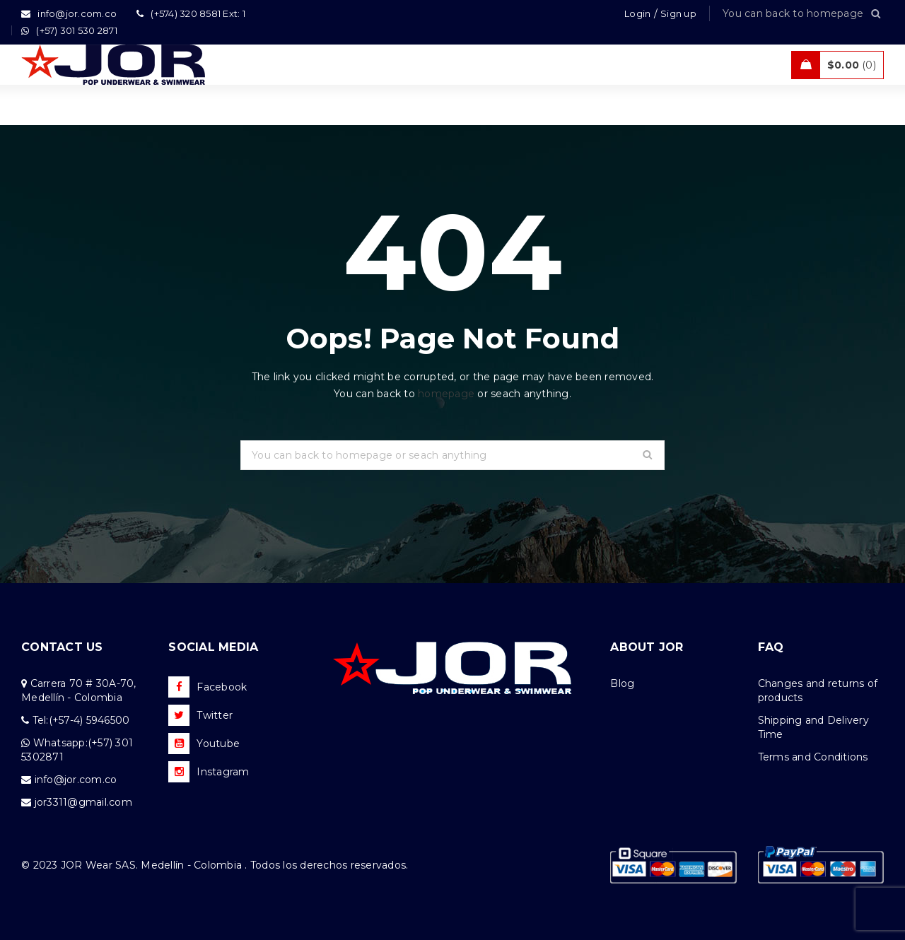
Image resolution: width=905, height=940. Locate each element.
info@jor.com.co (76, 779)
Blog (622, 683)
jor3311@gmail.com (83, 802)
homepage (446, 393)
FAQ (771, 647)
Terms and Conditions (813, 757)
